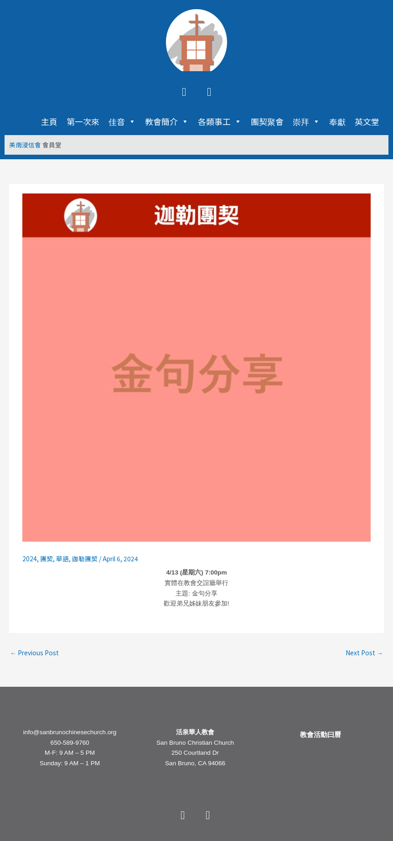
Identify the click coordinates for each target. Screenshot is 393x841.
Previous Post (34, 652)
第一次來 (83, 121)
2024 (29, 558)
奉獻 (337, 121)
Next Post (364, 652)
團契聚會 (267, 121)
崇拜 (306, 121)
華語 (62, 558)
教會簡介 (167, 121)
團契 (46, 558)
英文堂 (367, 121)
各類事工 (220, 121)
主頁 (49, 121)
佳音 (122, 121)
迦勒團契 (85, 558)
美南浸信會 (25, 144)
